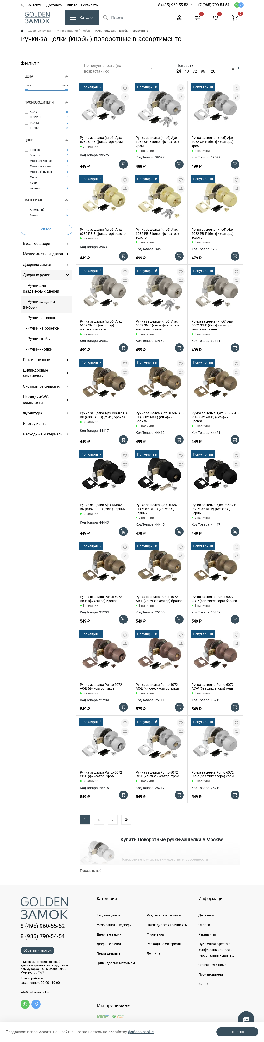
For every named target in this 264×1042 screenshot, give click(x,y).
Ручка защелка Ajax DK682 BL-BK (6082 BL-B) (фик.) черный (104, 507)
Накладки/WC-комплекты (167, 925)
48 (187, 71)
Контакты (34, 5)
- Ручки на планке (40, 317)
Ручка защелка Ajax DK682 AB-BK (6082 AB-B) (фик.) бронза (104, 415)
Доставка (54, 5)
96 (203, 71)
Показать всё (90, 871)
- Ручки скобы (37, 338)
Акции (203, 984)
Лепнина (153, 953)
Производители (210, 974)
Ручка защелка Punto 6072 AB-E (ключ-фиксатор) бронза (159, 599)
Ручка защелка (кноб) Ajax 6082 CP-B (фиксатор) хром (101, 140)
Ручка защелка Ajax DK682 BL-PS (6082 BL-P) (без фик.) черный (215, 509)
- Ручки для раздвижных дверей (41, 288)
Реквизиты (89, 5)
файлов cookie (141, 1032)
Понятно (237, 1032)
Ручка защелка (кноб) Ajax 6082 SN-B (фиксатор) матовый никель (101, 325)
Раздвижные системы (164, 915)
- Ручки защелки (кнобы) (39, 304)
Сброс (46, 229)
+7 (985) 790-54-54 (213, 5)
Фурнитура (155, 934)
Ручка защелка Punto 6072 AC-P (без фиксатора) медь (213, 687)
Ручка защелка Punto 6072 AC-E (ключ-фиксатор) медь (157, 687)
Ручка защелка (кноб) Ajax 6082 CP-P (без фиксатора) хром (212, 142)
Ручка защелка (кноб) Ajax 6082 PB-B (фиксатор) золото (103, 232)
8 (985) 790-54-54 (43, 936)
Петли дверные (108, 953)
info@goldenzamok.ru (35, 992)
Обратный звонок (37, 950)
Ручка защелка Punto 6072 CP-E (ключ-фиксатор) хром (157, 774)
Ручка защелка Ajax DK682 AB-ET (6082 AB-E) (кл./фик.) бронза (160, 417)
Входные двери (108, 915)
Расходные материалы (164, 944)
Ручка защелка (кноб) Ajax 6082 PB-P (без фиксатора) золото (212, 234)
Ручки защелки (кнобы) (73, 30)
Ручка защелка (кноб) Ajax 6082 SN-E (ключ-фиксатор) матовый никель (157, 325)
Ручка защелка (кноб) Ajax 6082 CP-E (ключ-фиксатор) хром (157, 142)
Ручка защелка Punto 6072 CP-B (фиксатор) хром (101, 774)
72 (195, 71)
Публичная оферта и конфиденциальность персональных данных (216, 949)
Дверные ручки (39, 30)
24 (178, 71)
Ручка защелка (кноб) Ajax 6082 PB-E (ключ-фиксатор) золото (157, 234)
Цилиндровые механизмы (117, 963)
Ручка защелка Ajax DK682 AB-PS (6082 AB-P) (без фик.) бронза (215, 417)
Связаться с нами (212, 965)
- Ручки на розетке (41, 328)
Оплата (71, 5)
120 (212, 71)
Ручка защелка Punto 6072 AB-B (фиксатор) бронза (101, 599)
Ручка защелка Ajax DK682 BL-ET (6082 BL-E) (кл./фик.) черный (159, 509)
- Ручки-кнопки (37, 349)
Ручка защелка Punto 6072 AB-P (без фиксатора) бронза (214, 599)
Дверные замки (109, 934)
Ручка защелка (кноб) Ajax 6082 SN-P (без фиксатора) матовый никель (212, 325)
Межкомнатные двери (114, 925)
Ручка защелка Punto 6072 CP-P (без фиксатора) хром (213, 774)
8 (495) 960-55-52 (173, 5)
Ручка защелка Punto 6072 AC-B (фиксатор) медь (101, 687)
